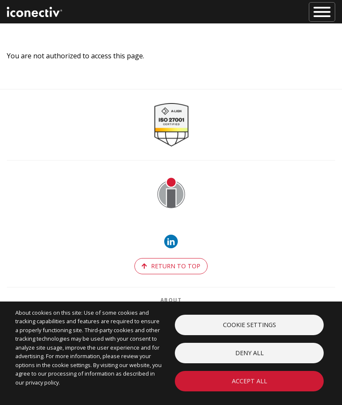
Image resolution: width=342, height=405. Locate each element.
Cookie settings (249, 325)
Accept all (249, 381)
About (171, 300)
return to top (171, 266)
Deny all (249, 353)
